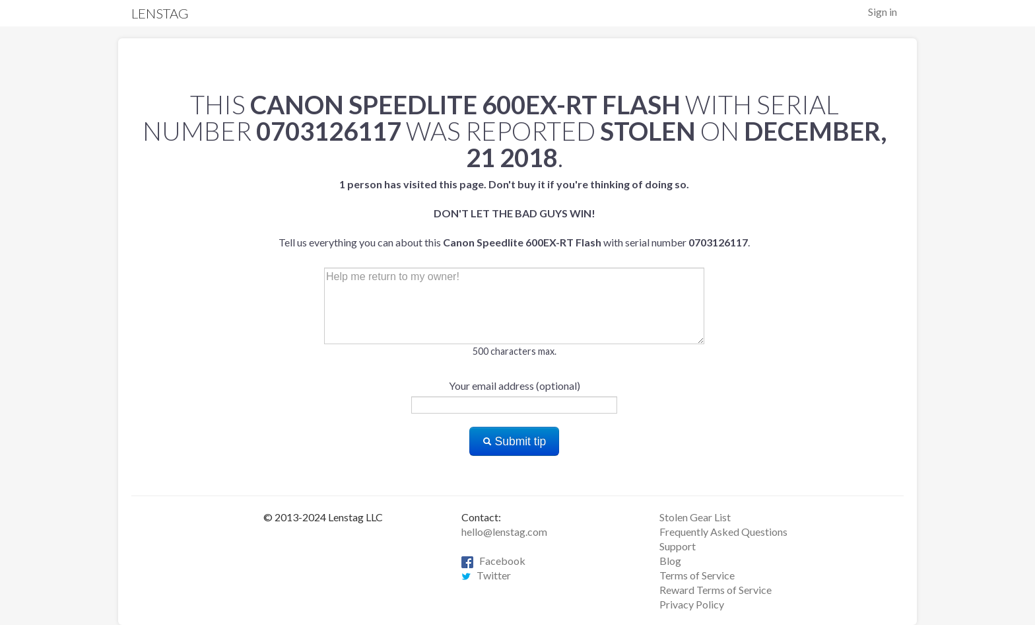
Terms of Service (697, 575)
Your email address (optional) (514, 385)
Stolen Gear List (695, 517)
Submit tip (515, 441)
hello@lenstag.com (504, 531)
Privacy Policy (691, 604)
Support (677, 546)
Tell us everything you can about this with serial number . (514, 213)
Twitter (486, 575)
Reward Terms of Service (715, 589)
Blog (670, 560)
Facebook (493, 560)
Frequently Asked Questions (723, 531)
